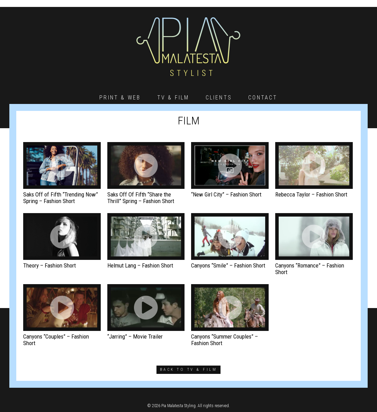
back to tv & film (188, 369)
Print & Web (120, 97)
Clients (219, 97)
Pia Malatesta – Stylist (188, 46)
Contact (262, 97)
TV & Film (173, 97)
